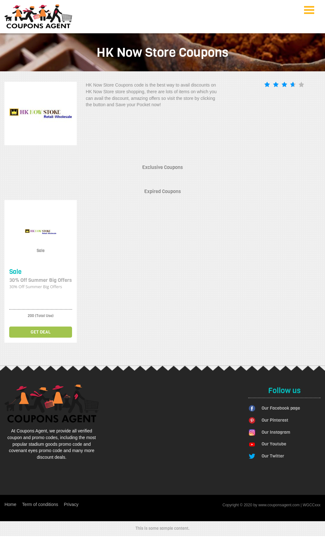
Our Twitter (273, 456)
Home (10, 504)
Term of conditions (40, 504)
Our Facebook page (281, 408)
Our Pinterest (275, 420)
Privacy (71, 504)
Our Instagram (276, 432)
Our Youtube (274, 444)
